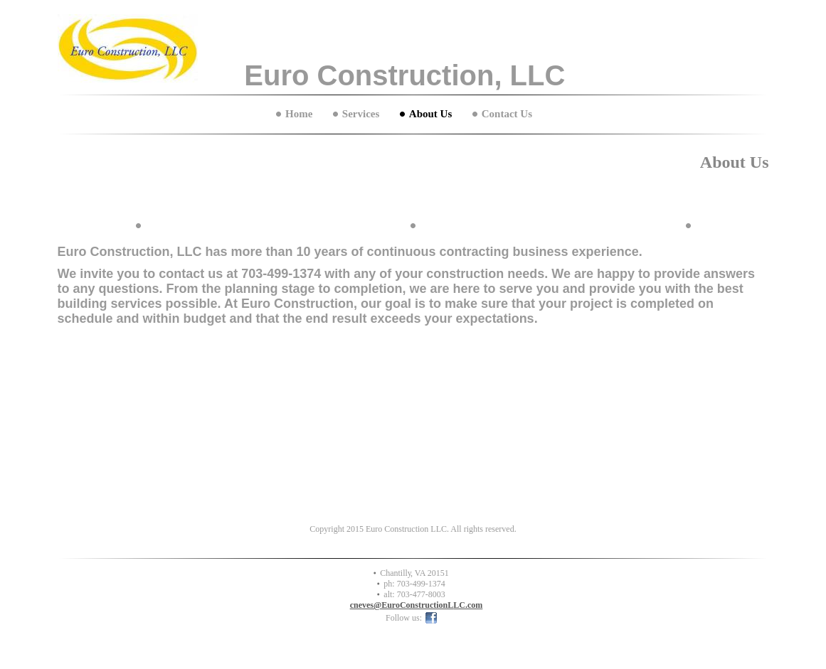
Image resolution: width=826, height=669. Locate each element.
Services (360, 113)
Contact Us (507, 113)
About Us (430, 113)
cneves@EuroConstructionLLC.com (416, 605)
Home (298, 113)
